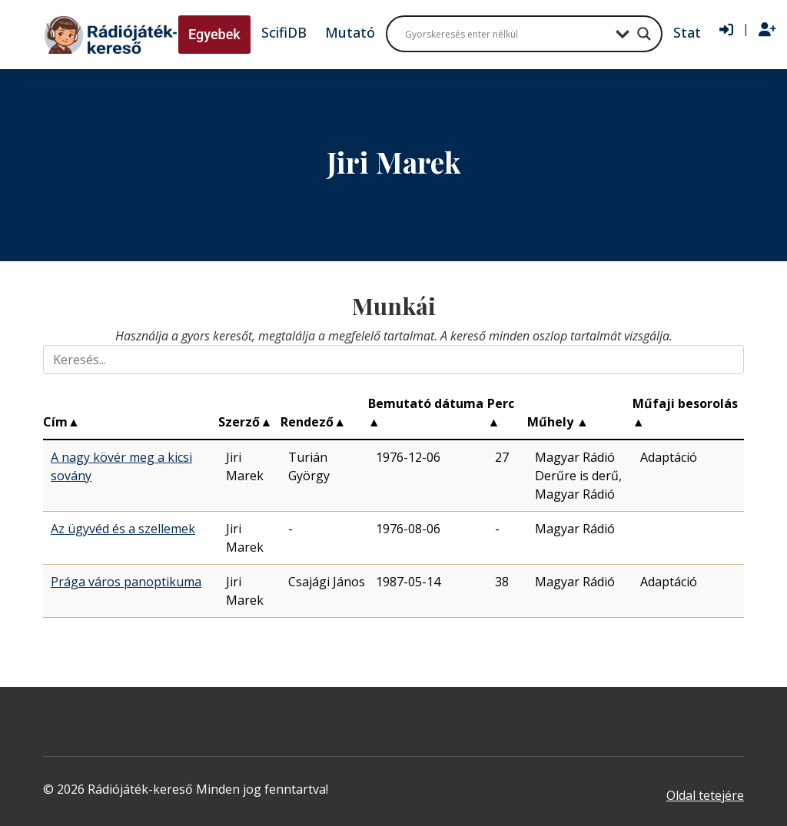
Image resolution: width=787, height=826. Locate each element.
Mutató (350, 32)
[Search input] (506, 34)
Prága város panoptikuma (126, 581)
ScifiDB (284, 32)
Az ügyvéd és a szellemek (123, 528)
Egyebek (214, 34)
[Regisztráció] (767, 30)
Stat (687, 32)
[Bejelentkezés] (726, 30)
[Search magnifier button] (644, 34)
